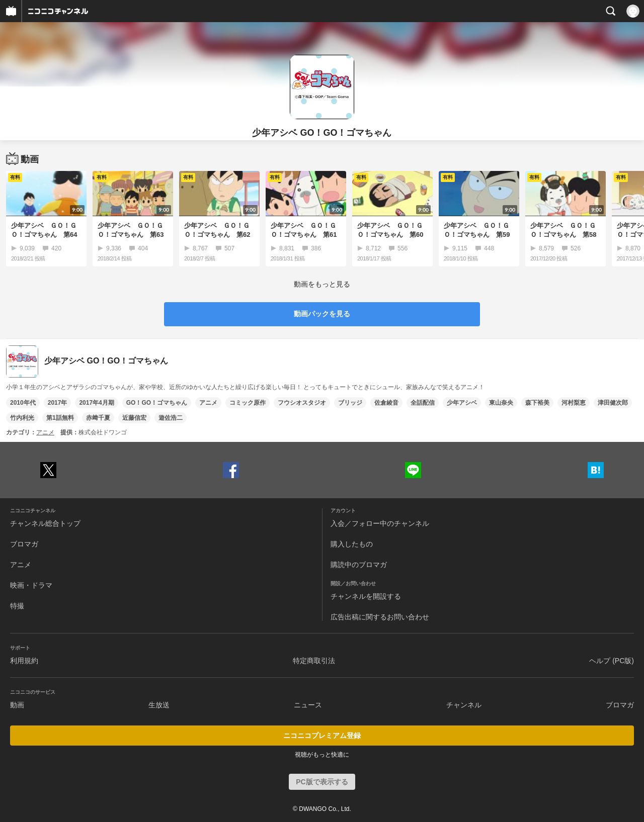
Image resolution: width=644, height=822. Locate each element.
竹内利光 (22, 417)
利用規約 (24, 661)
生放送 (159, 705)
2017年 (57, 402)
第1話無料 (60, 417)
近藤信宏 (134, 417)
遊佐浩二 (170, 417)
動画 (17, 705)
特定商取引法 (314, 661)
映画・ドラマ (31, 585)
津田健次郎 (613, 402)
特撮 (17, 606)
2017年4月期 (96, 402)
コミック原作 (247, 402)
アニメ (208, 402)
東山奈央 (501, 402)
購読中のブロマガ (359, 565)
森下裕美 (537, 402)
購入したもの (352, 544)
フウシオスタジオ (302, 402)
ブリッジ (350, 402)
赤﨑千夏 (98, 417)
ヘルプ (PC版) (611, 661)
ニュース (308, 705)
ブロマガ (24, 544)
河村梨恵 (573, 402)
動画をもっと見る (322, 284)
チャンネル (463, 705)
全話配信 (423, 402)
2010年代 (23, 402)
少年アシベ (462, 402)
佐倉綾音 (386, 402)
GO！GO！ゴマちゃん (156, 402)
